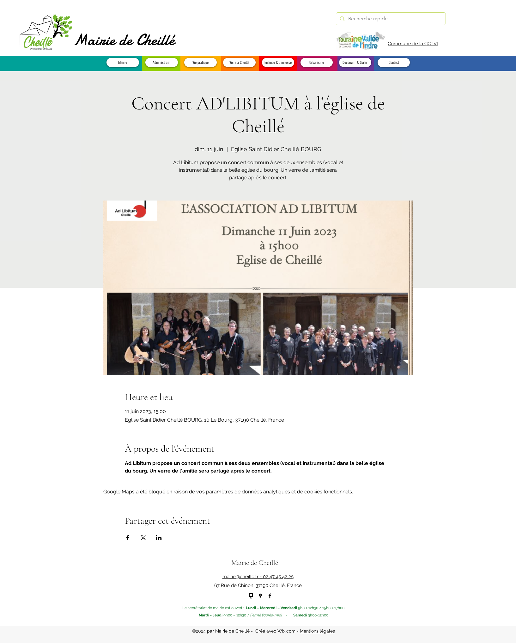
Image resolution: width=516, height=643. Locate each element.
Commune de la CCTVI (413, 43)
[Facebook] (270, 596)
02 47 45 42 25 (278, 576)
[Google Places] (260, 596)
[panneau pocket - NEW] (251, 596)
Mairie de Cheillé (124, 40)
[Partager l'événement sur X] (143, 537)
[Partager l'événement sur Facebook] (128, 537)
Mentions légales (317, 631)
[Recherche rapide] (390, 19)
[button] (122, 62)
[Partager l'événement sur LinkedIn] (159, 537)
